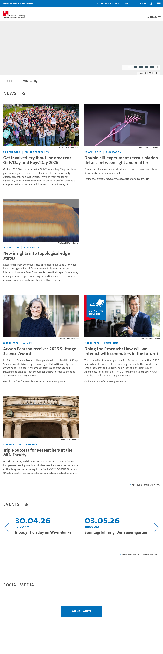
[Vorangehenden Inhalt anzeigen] (7, 527)
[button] (142, 3)
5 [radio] (152, 67)
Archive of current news (146, 484)
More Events (150, 554)
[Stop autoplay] (156, 67)
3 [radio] (141, 67)
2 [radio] (135, 67)
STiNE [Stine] (125, 3)
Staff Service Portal (108, 3)
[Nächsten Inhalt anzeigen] (155, 527)
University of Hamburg (19, 3)
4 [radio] (146, 67)
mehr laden (81, 611)
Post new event (130, 554)
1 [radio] (130, 67)
